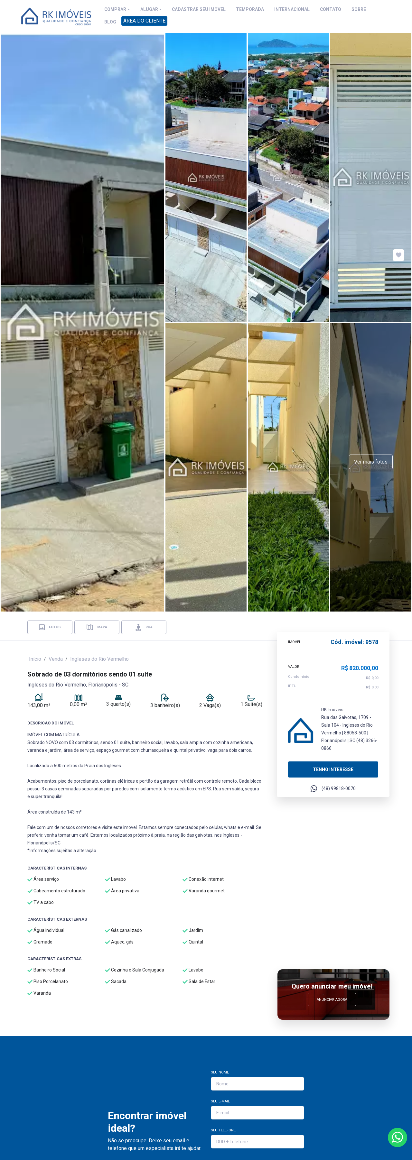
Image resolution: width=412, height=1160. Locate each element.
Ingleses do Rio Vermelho (99, 659)
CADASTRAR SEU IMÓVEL (199, 9)
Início (35, 659)
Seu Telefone (223, 1130)
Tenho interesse (333, 768)
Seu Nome (220, 1072)
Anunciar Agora (332, 1000)
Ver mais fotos (371, 462)
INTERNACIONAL (292, 9)
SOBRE (358, 9)
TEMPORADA (250, 9)
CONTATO (330, 9)
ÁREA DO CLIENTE (144, 21)
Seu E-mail (220, 1101)
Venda (56, 659)
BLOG (110, 21)
